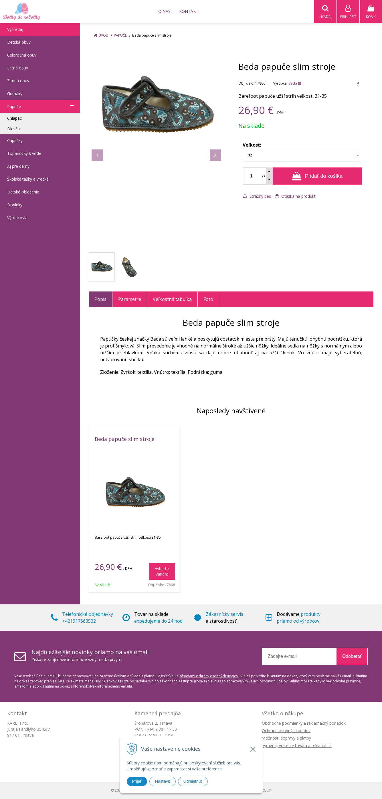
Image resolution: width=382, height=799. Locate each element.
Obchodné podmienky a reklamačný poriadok (304, 723)
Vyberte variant (162, 571)
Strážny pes (257, 196)
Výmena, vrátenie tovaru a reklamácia (297, 745)
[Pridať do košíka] (317, 176)
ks (263, 176)
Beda (294, 83)
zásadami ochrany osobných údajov (208, 676)
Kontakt (188, 11)
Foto (208, 299)
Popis (100, 299)
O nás (164, 11)
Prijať (137, 781)
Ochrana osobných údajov (286, 731)
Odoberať (352, 656)
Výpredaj (15, 29)
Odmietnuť (192, 781)
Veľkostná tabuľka (172, 299)
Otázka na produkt (295, 196)
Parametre (129, 299)
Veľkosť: (252, 145)
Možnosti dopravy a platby (286, 738)
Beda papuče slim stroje (125, 439)
